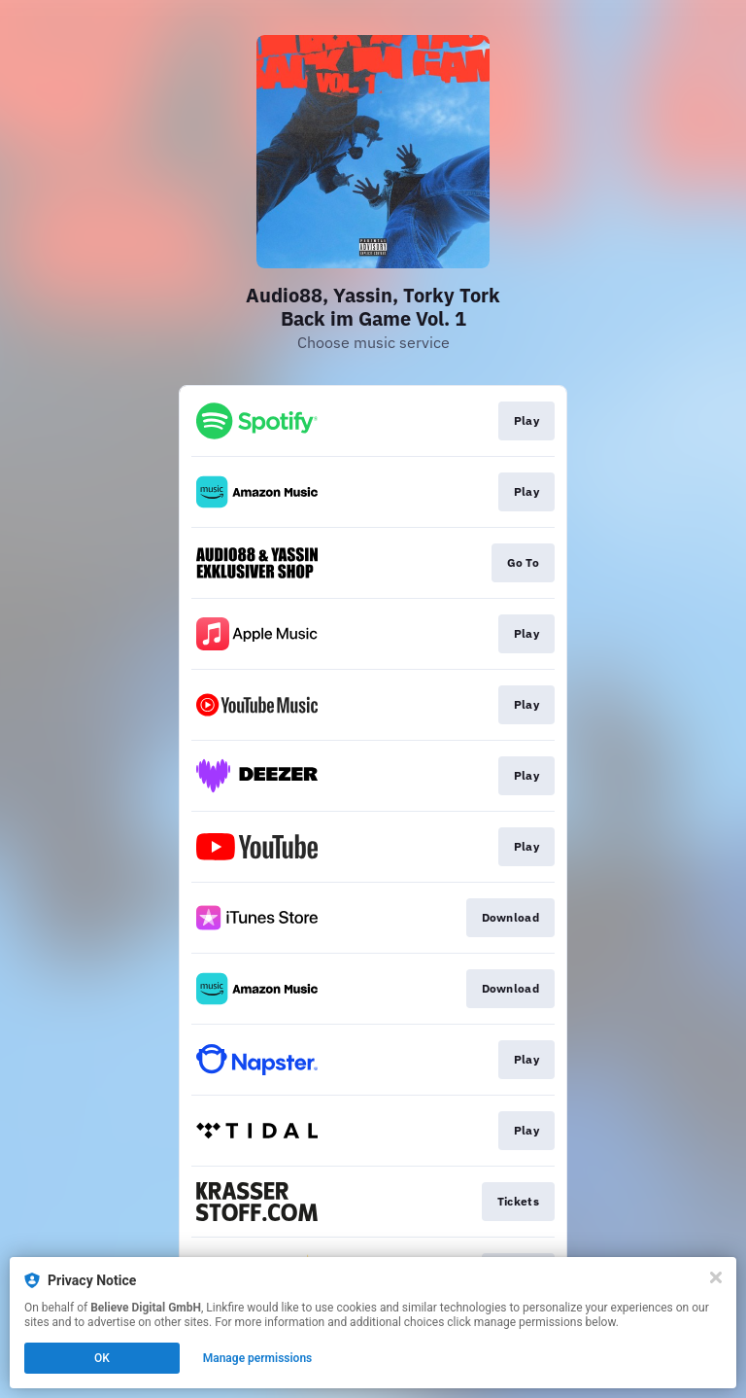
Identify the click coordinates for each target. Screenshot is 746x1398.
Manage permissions (258, 1358)
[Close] (715, 1277)
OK (102, 1358)
